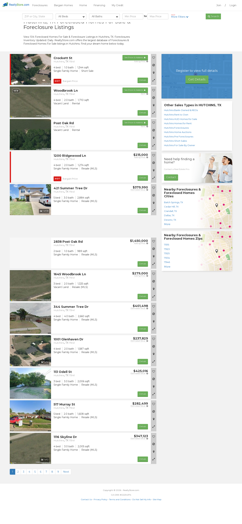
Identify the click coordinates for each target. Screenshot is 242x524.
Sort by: (191, 25)
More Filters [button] (181, 16)
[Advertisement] (188, 47)
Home (83, 5)
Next (66, 488)
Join (218, 5)
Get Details (197, 96)
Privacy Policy (100, 515)
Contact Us (86, 515)
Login (232, 5)
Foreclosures (39, 5)
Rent (144, 110)
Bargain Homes (63, 5)
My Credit (117, 5)
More (167, 240)
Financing (99, 5)
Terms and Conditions (120, 515)
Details (142, 96)
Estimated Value (139, 206)
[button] (153, 96)
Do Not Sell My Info (141, 515)
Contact (171, 193)
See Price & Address (135, 73)
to (145, 16)
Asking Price (141, 77)
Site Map (157, 515)
